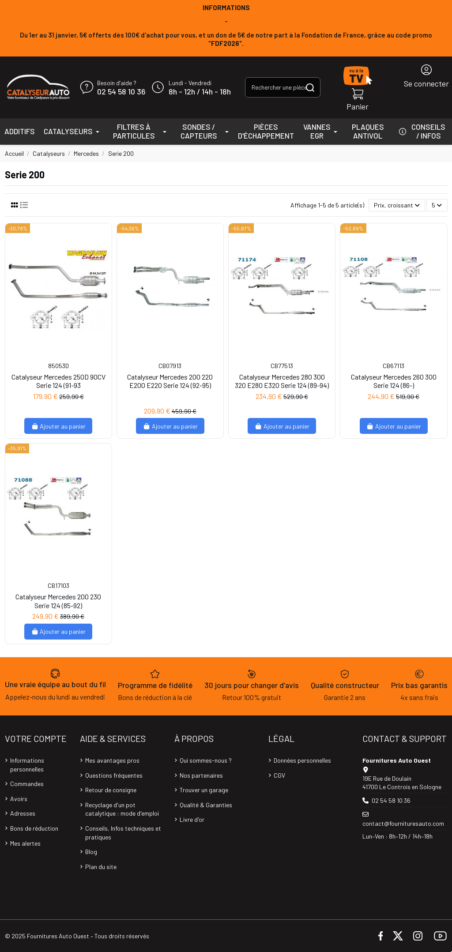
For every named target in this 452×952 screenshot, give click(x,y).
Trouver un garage (204, 790)
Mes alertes (25, 843)
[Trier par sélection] (397, 205)
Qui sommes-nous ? (206, 760)
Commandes (27, 783)
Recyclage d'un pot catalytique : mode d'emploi (122, 809)
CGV (279, 775)
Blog (91, 851)
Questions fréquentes (114, 775)
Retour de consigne (110, 790)
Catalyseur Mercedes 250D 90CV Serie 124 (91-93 (58, 381)
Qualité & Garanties (206, 805)
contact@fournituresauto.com (403, 823)
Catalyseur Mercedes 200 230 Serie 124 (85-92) (58, 600)
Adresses (22, 813)
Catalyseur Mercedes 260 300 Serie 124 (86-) (394, 381)
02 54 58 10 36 (121, 91)
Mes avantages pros (112, 760)
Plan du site (101, 866)
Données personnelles (302, 760)
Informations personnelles (27, 764)
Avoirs (18, 798)
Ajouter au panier (58, 426)
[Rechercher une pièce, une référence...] (310, 87)
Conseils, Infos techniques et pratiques (123, 832)
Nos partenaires (201, 775)
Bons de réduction (34, 828)
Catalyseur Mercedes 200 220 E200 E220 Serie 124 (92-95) (170, 381)
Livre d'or (192, 819)
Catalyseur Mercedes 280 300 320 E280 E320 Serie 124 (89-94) (282, 381)
